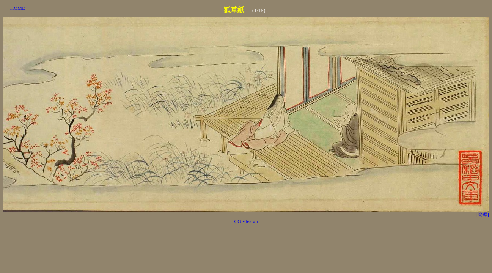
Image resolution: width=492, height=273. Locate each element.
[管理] (482, 215)
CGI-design (246, 221)
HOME (17, 8)
